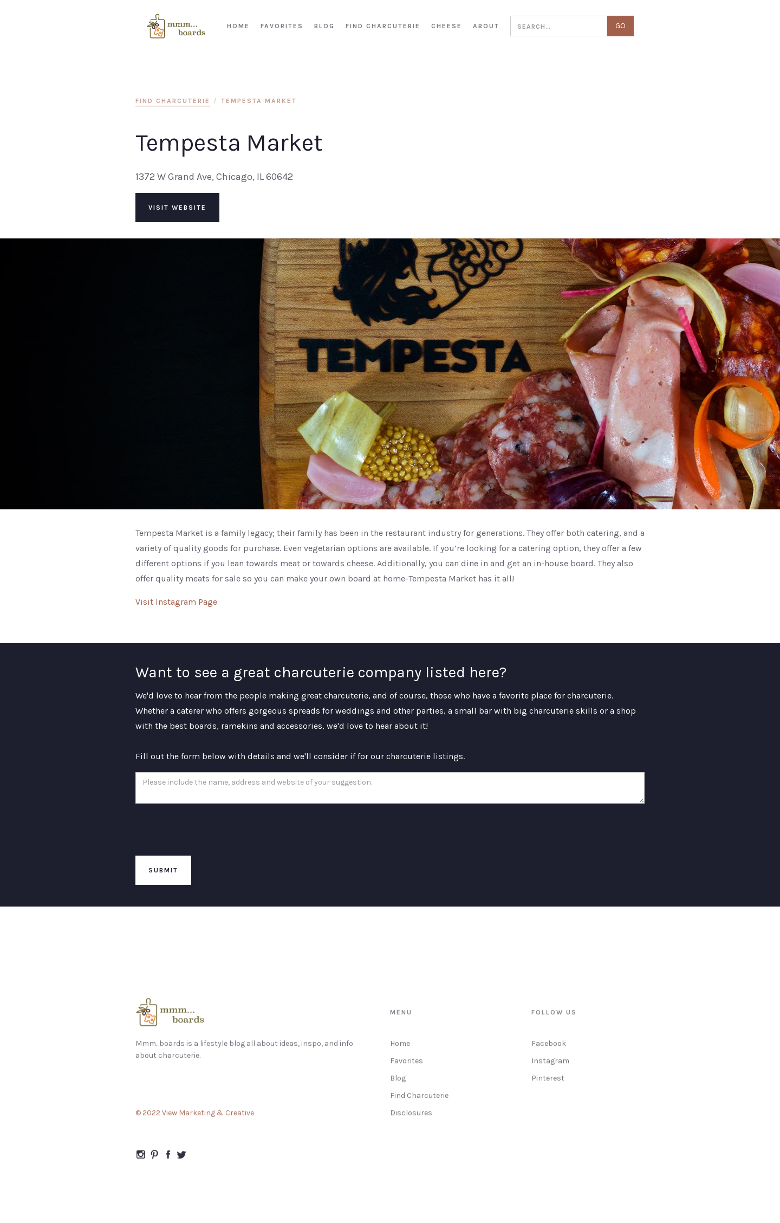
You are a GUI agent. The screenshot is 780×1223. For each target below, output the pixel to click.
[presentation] (217, 830)
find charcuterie (172, 101)
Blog (398, 1084)
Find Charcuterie (419, 1101)
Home (400, 1049)
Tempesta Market (259, 101)
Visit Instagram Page (176, 602)
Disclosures (411, 1118)
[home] (176, 26)
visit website (177, 207)
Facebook (548, 1049)
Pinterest (547, 1084)
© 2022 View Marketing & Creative (194, 1118)
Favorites (406, 1066)
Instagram (550, 1066)
